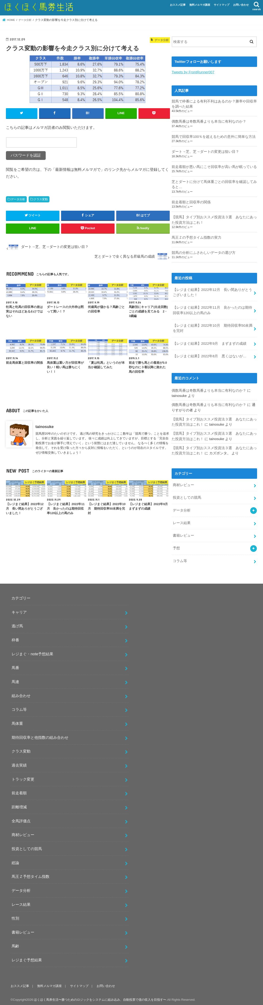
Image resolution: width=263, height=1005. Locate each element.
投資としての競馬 (187, 496)
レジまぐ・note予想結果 (32, 652)
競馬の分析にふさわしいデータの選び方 (204, 252)
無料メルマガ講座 (199, 4)
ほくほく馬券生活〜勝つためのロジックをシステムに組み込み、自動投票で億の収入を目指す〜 (100, 997)
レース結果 (182, 521)
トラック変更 (23, 777)
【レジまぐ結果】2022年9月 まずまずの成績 (209, 342)
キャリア (19, 610)
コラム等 (180, 559)
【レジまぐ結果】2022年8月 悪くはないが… (209, 355)
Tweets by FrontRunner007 (193, 72)
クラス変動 (41, 199)
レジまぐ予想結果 (27, 958)
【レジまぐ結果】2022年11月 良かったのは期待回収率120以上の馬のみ (212, 309)
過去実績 (19, 763)
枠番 (15, 638)
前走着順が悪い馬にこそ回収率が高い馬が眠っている (214, 166)
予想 (176, 546)
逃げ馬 (17, 624)
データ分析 (18, 199)
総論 (15, 860)
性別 (15, 916)
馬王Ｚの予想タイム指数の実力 (196, 237)
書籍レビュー (183, 533)
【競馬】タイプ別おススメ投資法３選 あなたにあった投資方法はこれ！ (214, 219)
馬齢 (15, 944)
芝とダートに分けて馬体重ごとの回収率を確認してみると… (214, 184)
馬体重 (17, 721)
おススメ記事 (178, 4)
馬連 (15, 679)
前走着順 (19, 791)
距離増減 (19, 805)
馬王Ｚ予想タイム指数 (30, 874)
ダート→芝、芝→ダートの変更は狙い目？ (205, 151)
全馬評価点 (21, 819)
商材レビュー (183, 483)
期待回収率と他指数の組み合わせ (40, 735)
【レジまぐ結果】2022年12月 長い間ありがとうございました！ (212, 291)
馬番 (15, 665)
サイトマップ (221, 4)
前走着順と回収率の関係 (191, 202)
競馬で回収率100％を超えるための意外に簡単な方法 (214, 136)
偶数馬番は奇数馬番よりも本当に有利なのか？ (209, 121)
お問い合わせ (241, 4)
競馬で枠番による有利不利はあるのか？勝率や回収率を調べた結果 (214, 103)
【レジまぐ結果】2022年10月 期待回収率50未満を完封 (212, 327)
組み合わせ (21, 693)
